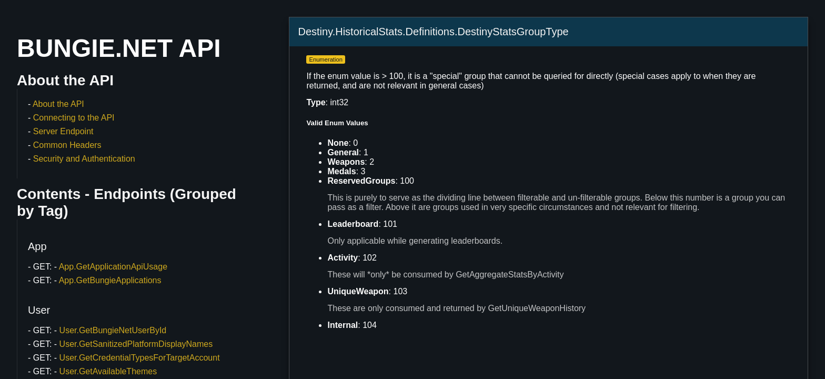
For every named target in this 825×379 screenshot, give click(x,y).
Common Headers (67, 145)
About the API (58, 103)
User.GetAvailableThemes (108, 371)
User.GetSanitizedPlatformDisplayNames (136, 344)
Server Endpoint (63, 131)
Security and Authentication (84, 158)
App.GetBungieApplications (110, 280)
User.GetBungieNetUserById (113, 330)
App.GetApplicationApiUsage (113, 266)
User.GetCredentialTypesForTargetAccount (139, 357)
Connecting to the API (74, 117)
